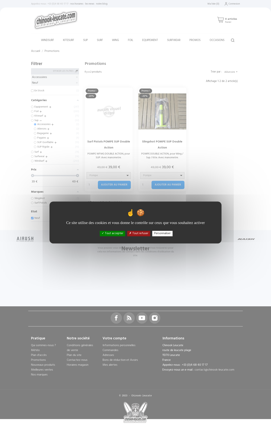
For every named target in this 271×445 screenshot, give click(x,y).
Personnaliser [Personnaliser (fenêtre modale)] (162, 233)
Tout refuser (138, 233)
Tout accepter (112, 233)
